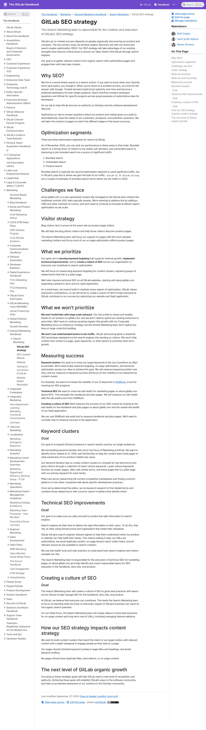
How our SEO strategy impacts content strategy (184, 112)
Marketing (65, 14)
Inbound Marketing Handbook (90, 14)
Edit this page (180, 17)
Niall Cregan (180, 34)
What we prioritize (181, 74)
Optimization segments (183, 62)
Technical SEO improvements (186, 94)
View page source (182, 13)
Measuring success (181, 82)
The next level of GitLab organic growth (184, 119)
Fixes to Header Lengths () (99, 696)
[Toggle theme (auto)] (174, 4)
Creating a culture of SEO (184, 102)
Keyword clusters (180, 86)
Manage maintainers (184, 20)
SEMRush (120, 382)
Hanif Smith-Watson (185, 39)
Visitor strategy (179, 70)
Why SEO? (177, 58)
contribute (100, 702)
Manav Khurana (182, 45)
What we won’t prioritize (184, 78)
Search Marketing (119, 14)
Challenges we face (181, 66)
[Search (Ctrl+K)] (192, 4)
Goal (174, 90)
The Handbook (49, 14)
